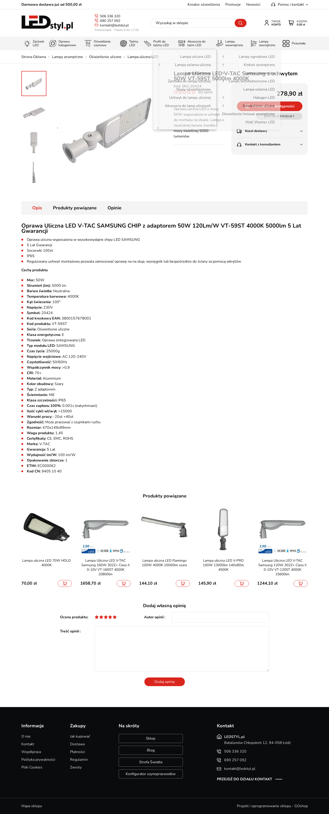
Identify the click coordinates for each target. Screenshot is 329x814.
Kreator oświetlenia (204, 4)
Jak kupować (80, 736)
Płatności (77, 751)
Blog (151, 750)
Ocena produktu (73, 617)
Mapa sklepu (31, 806)
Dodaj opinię (164, 681)
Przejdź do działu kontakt (244, 779)
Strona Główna (33, 56)
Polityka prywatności (38, 759)
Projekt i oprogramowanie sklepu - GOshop (272, 806)
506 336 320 (110, 16)
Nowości (253, 4)
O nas (26, 736)
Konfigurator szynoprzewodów (151, 773)
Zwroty (76, 767)
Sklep (150, 738)
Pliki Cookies (31, 767)
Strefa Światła (150, 762)
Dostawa (77, 744)
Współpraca (31, 751)
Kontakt (27, 744)
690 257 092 (110, 20)
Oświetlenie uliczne (105, 56)
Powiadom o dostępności (273, 106)
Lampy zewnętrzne (67, 56)
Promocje (233, 4)
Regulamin (79, 759)
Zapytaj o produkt (279, 116)
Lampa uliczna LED (143, 56)
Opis (37, 208)
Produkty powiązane (75, 208)
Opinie (114, 208)
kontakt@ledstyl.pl (114, 25)
